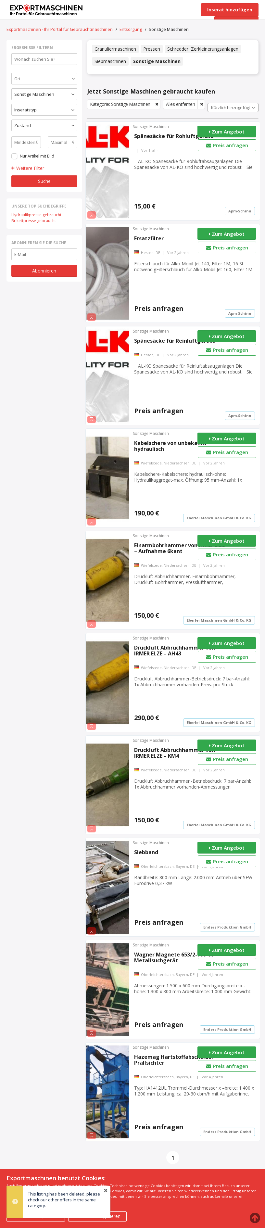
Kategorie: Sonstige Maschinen (120, 104)
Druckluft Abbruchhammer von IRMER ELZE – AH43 (174, 650)
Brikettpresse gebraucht (33, 220)
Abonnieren (44, 271)
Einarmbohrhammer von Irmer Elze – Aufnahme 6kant (179, 548)
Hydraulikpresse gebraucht (36, 215)
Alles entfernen (180, 104)
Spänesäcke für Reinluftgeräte (174, 340)
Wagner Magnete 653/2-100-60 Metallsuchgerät (174, 957)
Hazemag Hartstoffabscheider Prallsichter (174, 1059)
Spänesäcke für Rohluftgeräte (174, 136)
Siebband (146, 852)
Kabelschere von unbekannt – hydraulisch (172, 445)
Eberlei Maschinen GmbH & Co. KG (219, 517)
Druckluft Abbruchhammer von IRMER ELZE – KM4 (174, 752)
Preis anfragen (227, 145)
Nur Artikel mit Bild (37, 156)
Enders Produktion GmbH (227, 927)
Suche (44, 181)
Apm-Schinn (239, 211)
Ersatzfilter (149, 238)
